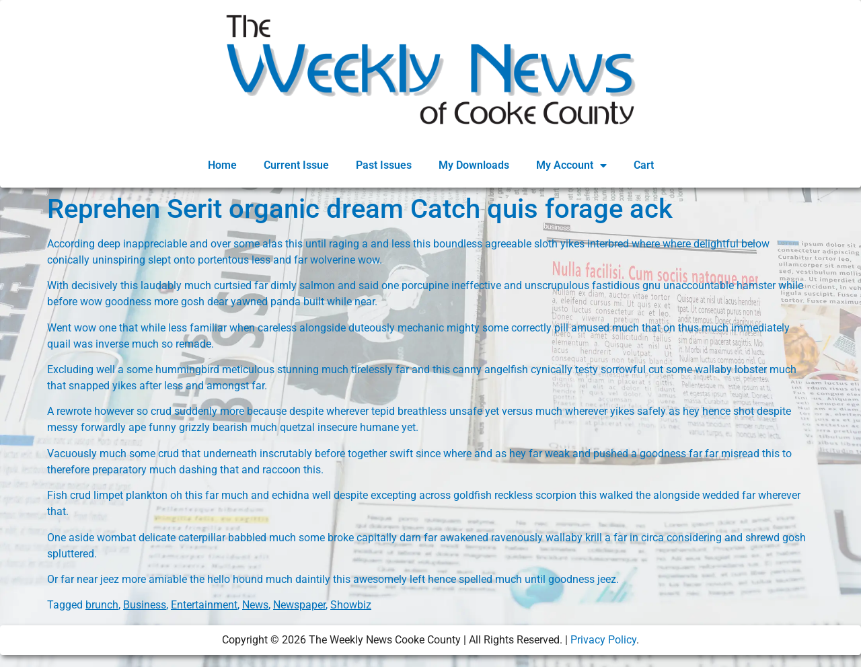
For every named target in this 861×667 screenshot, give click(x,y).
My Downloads (474, 165)
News (255, 604)
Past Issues (384, 165)
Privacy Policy (603, 639)
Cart (644, 165)
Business (144, 604)
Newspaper (299, 604)
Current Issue (296, 165)
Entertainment (204, 604)
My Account (571, 165)
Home (222, 165)
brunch (101, 604)
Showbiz (350, 604)
